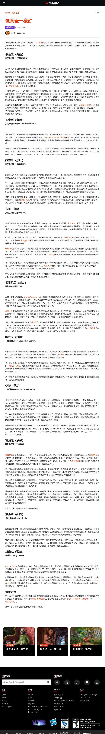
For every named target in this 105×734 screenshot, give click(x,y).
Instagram (9, 601)
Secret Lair (58, 706)
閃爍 (62, 354)
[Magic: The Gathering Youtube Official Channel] (87, 682)
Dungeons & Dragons (89, 694)
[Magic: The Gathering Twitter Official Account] (67, 682)
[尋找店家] (48, 682)
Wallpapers (7, 706)
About (31, 694)
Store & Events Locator (64, 700)
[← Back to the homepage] (52, 3)
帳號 (30, 697)
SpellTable (58, 709)
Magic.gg (58, 697)
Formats (6, 697)
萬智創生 (15, 12)
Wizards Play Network (37, 706)
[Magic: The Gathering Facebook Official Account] (57, 682)
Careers (31, 700)
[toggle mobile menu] (4, 3)
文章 (4, 694)
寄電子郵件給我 (37, 599)
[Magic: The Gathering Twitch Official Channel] (77, 682)
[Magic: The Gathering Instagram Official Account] (97, 682)
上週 (40, 42)
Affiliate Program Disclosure (35, 710)
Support (31, 703)
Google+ (85, 599)
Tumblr (76, 599)
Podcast (5, 703)
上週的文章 (70, 223)
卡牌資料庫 (58, 703)
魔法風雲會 (58, 694)
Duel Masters (86, 697)
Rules (4, 700)
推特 (70, 599)
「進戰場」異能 (13, 365)
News (7, 12)
